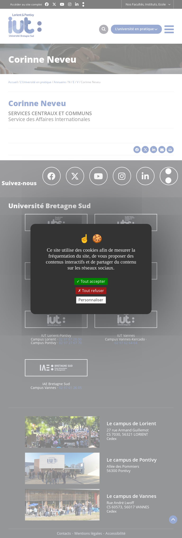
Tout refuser (91, 290)
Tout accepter (91, 281)
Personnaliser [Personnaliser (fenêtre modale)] (90, 299)
